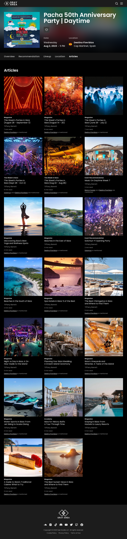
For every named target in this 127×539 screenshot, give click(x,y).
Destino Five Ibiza (84, 42)
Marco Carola (90, 190)
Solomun (7, 193)
